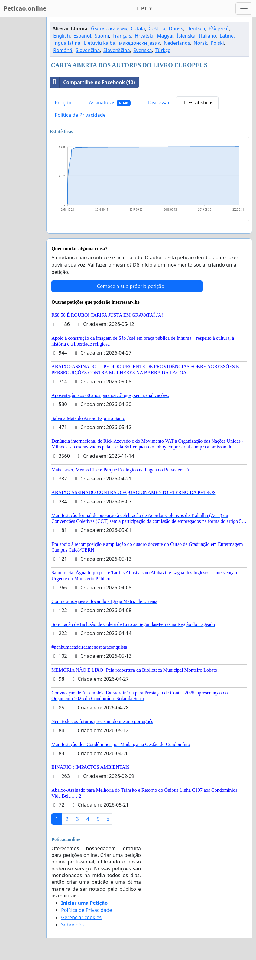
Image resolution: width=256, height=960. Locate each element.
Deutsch (195, 28)
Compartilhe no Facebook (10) (92, 82)
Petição (63, 102)
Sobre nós (72, 924)
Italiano (207, 35)
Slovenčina (88, 50)
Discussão (156, 102)
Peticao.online (25, 8)
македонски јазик (139, 43)
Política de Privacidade (80, 115)
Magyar (165, 35)
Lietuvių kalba (99, 43)
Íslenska (186, 35)
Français (121, 35)
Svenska (142, 50)
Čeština (156, 28)
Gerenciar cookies (81, 917)
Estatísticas (197, 102)
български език (109, 28)
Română (62, 50)
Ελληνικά (219, 28)
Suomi (102, 35)
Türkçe (162, 50)
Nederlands (177, 43)
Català (138, 28)
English (61, 35)
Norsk (200, 43)
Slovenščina (116, 50)
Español (82, 35)
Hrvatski (144, 35)
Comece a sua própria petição (127, 286)
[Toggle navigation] (243, 8)
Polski (217, 43)
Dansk (176, 28)
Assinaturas (106, 102)
